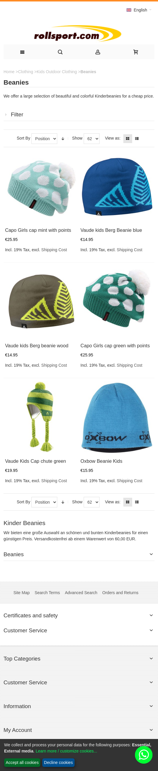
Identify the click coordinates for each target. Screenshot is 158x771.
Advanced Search (81, 592)
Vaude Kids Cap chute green (35, 461)
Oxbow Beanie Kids (101, 461)
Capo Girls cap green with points (115, 345)
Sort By (23, 138)
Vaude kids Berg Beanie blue (111, 230)
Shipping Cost (54, 249)
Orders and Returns (120, 592)
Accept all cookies (22, 762)
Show (77, 138)
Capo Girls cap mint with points (38, 230)
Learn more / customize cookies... (66, 751)
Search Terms (47, 592)
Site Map (22, 592)
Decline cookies (58, 762)
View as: (112, 138)
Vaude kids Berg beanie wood (36, 345)
